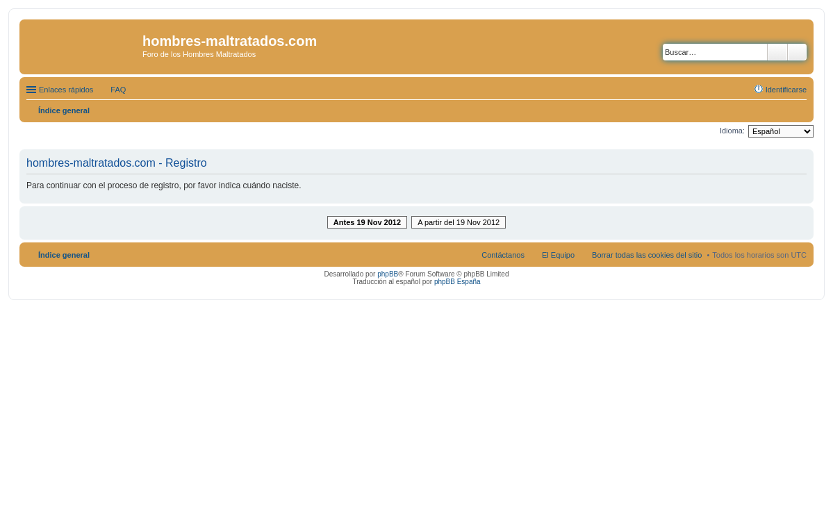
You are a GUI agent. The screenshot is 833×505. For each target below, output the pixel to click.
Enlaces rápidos (66, 89)
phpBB (387, 274)
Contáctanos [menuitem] (503, 255)
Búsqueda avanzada (797, 52)
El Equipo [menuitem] (558, 255)
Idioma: (732, 130)
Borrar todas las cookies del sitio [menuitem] (647, 255)
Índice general (64, 255)
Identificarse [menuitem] (786, 89)
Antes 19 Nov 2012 (367, 222)
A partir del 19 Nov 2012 (459, 222)
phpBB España (457, 281)
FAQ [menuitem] (118, 89)
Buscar (777, 52)
